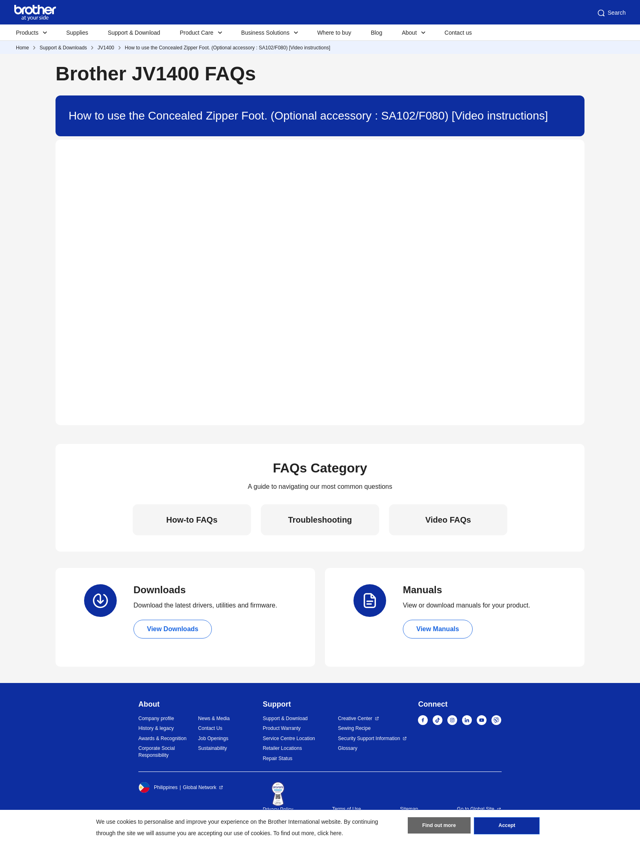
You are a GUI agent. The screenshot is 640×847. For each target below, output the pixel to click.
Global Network (199, 787)
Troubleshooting (320, 519)
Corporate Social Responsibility (156, 751)
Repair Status (278, 758)
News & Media (213, 718)
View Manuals (437, 628)
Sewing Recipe (354, 728)
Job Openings (213, 738)
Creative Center (355, 718)
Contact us (458, 32)
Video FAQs (448, 519)
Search (611, 13)
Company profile (156, 718)
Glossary (347, 748)
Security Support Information (369, 738)
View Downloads (172, 628)
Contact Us (210, 728)
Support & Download (134, 32)
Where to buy (334, 32)
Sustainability (212, 748)
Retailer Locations (282, 748)
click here (330, 833)
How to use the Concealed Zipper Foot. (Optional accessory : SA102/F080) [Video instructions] (227, 48)
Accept (507, 827)
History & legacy (156, 728)
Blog (376, 32)
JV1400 (106, 48)
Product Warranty (282, 728)
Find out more (439, 827)
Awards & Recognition (162, 738)
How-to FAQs (192, 519)
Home (22, 48)
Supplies (77, 32)
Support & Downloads (63, 48)
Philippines (158, 787)
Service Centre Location (289, 738)
